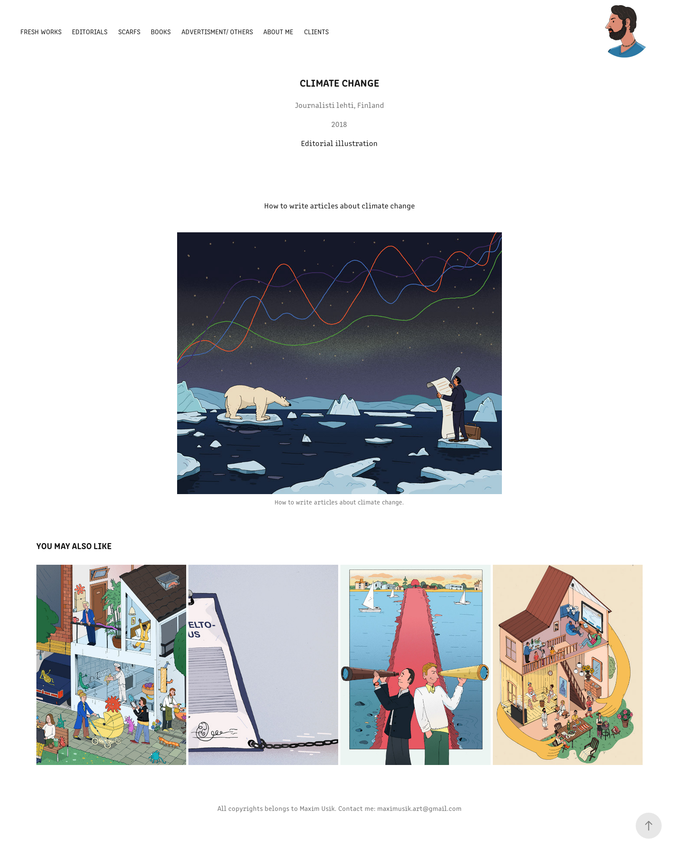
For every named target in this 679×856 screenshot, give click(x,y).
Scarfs (129, 31)
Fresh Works (40, 31)
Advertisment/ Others (217, 31)
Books (161, 31)
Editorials (89, 31)
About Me (278, 31)
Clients (316, 31)
